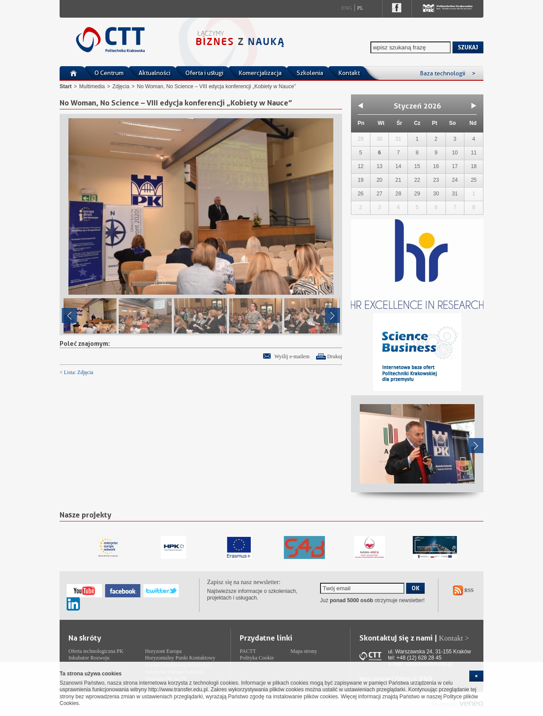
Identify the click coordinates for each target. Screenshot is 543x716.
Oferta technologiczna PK (96, 651)
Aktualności (154, 72)
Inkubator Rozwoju (88, 658)
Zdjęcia (120, 86)
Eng (346, 8)
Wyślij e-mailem (291, 356)
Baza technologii (447, 73)
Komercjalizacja (260, 72)
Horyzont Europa (163, 651)
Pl (360, 8)
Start (66, 86)
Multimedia (92, 86)
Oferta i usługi (204, 72)
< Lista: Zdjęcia (76, 372)
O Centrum (109, 72)
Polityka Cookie (257, 658)
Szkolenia (310, 72)
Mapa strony (303, 651)
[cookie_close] (476, 676)
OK (415, 588)
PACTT (248, 651)
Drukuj (334, 356)
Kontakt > (454, 638)
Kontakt (349, 72)
